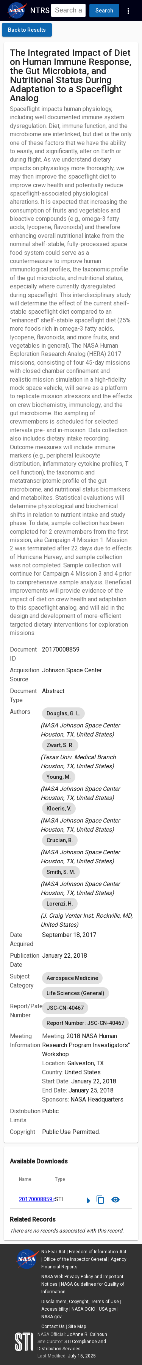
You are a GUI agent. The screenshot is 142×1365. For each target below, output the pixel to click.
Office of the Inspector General (75, 1259)
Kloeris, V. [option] (59, 809)
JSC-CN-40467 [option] (65, 1008)
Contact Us (53, 1326)
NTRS (40, 10)
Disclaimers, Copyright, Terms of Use (80, 1301)
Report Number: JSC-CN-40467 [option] (85, 1023)
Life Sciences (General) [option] (75, 993)
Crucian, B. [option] (60, 840)
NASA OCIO (83, 1309)
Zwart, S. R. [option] (60, 745)
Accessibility (54, 1309)
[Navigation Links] (128, 10)
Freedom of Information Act (97, 1251)
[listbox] (87, 722)
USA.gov (107, 1309)
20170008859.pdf (40, 1199)
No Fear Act (53, 1251)
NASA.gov (51, 1316)
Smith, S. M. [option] (61, 872)
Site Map (77, 1326)
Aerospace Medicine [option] (72, 978)
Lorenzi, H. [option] (60, 904)
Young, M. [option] (58, 777)
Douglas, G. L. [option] (63, 713)
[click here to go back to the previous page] (27, 30)
